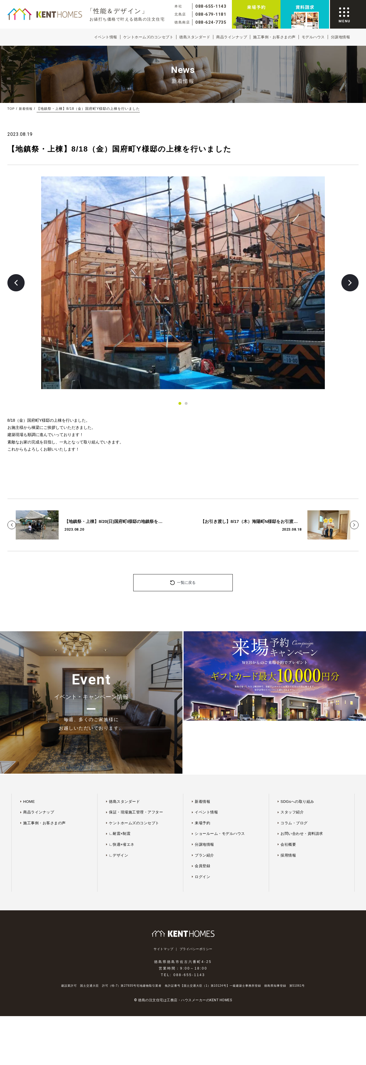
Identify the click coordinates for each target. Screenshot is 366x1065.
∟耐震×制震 (119, 789)
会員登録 (202, 822)
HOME (29, 757)
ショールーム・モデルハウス (220, 789)
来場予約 (202, 779)
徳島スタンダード (194, 37)
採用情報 (288, 811)
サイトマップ (163, 905)
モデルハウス (313, 37)
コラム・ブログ (294, 779)
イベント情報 (105, 37)
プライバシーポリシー (196, 905)
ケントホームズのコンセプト (148, 37)
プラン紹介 (204, 811)
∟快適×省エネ (121, 800)
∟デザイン (118, 811)
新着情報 (26, 109)
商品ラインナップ (231, 37)
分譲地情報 (340, 37)
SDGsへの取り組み (297, 757)
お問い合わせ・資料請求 (302, 789)
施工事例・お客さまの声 (274, 37)
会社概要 (288, 800)
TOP (11, 109)
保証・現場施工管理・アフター (136, 768)
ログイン (202, 833)
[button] (16, 282)
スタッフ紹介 (292, 768)
